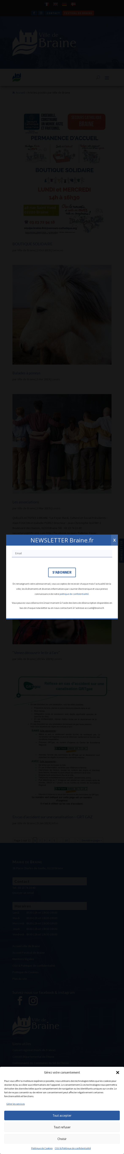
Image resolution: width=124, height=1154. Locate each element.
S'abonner (62, 572)
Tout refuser (62, 1127)
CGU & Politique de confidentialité (73, 1148)
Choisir (62, 1139)
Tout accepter (62, 1115)
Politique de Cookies (42, 1148)
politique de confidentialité (74, 593)
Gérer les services (15, 1103)
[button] (118, 1072)
